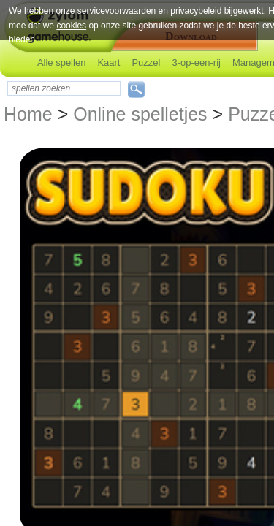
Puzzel (146, 62)
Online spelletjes (140, 114)
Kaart (108, 62)
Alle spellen (61, 62)
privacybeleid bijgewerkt (216, 11)
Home (28, 114)
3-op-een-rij (196, 62)
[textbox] (64, 88)
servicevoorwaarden (116, 11)
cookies (71, 25)
